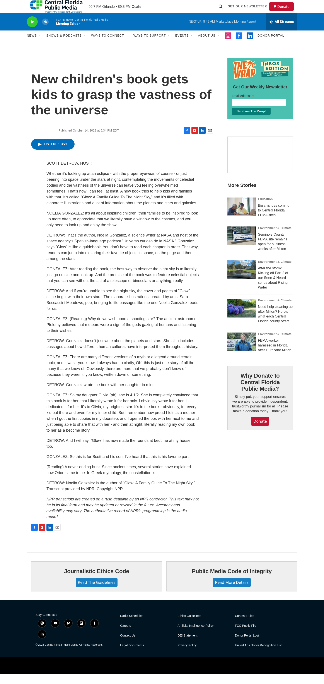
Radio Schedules (131, 625)
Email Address (243, 106)
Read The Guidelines (96, 592)
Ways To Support (149, 45)
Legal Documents (132, 655)
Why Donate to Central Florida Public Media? (260, 392)
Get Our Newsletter (249, 11)
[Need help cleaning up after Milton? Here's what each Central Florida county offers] (241, 318)
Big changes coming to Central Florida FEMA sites (273, 220)
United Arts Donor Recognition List (258, 655)
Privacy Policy (186, 655)
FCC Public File (245, 635)
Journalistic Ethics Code (96, 581)
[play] (32, 31)
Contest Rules (244, 625)
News (32, 45)
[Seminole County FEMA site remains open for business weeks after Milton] (241, 245)
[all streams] (281, 31)
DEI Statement (187, 645)
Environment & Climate (275, 238)
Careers (125, 635)
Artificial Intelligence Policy (195, 635)
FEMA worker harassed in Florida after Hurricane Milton (274, 355)
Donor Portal (270, 45)
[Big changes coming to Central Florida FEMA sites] (241, 216)
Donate (286, 11)
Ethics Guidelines (189, 625)
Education (265, 209)
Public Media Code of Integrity (232, 581)
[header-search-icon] (222, 11)
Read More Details (232, 592)
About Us (206, 45)
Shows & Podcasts (64, 45)
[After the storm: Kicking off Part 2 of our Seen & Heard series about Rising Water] (241, 279)
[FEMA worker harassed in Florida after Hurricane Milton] (241, 351)
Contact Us (127, 645)
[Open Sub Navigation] (40, 45)
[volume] (45, 32)
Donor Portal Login (248, 645)
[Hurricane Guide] (260, 165)
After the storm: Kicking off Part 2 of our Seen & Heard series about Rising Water (273, 287)
